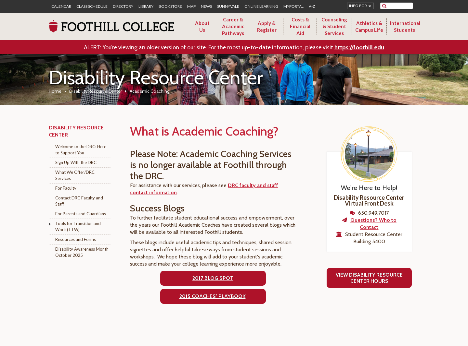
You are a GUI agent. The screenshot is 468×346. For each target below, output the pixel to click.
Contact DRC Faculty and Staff (79, 201)
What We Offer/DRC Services (75, 175)
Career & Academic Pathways (233, 26)
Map (191, 6)
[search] (400, 6)
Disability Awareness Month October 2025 (82, 252)
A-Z (312, 6)
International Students (405, 26)
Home (55, 91)
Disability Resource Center (95, 91)
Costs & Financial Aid (300, 26)
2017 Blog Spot (212, 278)
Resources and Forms (75, 239)
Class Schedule (92, 6)
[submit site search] (384, 6)
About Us (202, 26)
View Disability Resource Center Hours (369, 278)
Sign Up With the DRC (76, 162)
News (206, 6)
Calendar (61, 6)
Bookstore (170, 6)
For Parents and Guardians (80, 213)
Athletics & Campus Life (369, 26)
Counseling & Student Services (334, 26)
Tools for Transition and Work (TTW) (78, 226)
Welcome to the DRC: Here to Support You (80, 149)
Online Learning (261, 6)
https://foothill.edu (359, 47)
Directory (123, 6)
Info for (358, 5)
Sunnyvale (228, 6)
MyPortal (293, 6)
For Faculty (65, 188)
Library (145, 6)
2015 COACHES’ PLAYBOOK (212, 296)
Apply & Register (267, 26)
